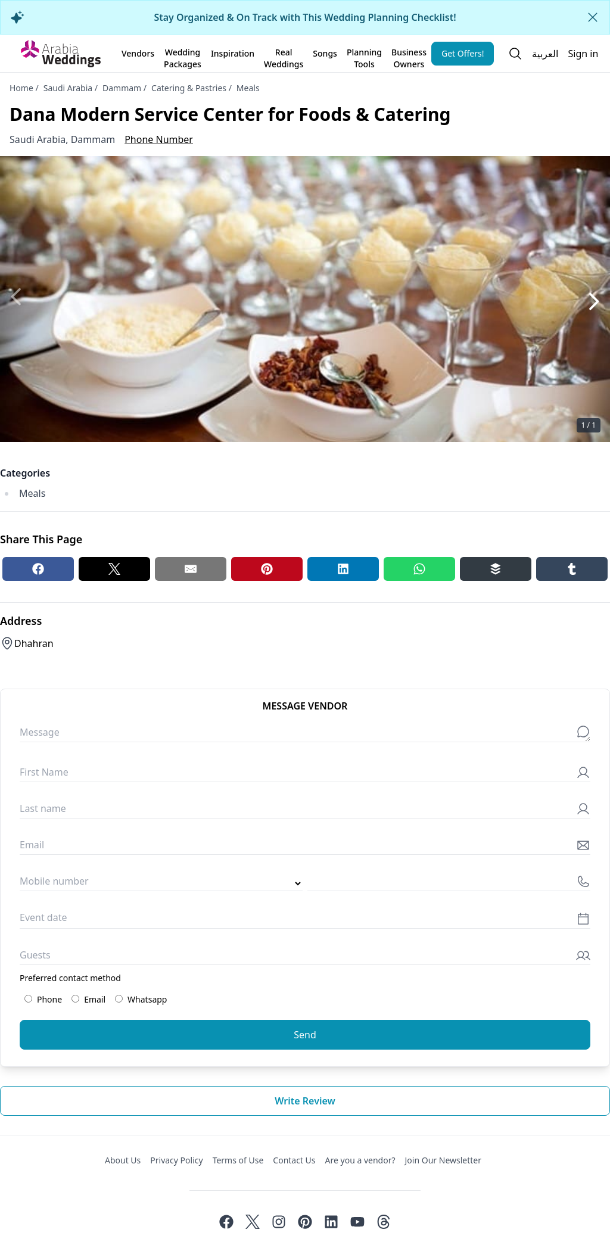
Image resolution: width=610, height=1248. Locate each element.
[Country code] (161, 883)
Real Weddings (283, 56)
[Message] (305, 734)
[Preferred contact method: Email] (75, 999)
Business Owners (409, 56)
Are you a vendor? (360, 1160)
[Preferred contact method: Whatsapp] (119, 999)
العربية (545, 53)
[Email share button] (190, 569)
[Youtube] (357, 1222)
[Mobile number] (448, 883)
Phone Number (159, 139)
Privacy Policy (176, 1160)
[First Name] (305, 774)
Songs (325, 53)
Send (305, 1034)
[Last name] (305, 811)
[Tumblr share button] (572, 569)
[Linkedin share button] (343, 569)
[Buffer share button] (495, 569)
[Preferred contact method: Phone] (28, 999)
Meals (248, 88)
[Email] (305, 847)
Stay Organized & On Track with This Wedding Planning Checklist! (305, 17)
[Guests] (305, 957)
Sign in (583, 53)
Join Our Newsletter (443, 1160)
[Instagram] (279, 1222)
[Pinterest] (305, 1222)
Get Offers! (462, 53)
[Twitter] (252, 1222)
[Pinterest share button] (267, 569)
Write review (305, 1100)
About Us (123, 1160)
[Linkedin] (331, 1222)
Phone (43, 999)
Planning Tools (364, 56)
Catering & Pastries (188, 88)
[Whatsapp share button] (419, 569)
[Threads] (383, 1222)
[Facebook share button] (38, 569)
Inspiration (232, 53)
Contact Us (294, 1160)
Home (21, 88)
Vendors (138, 53)
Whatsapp (141, 999)
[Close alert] (592, 17)
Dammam (121, 88)
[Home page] (60, 53)
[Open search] (515, 53)
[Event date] (305, 921)
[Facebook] (226, 1222)
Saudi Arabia (67, 88)
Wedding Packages (182, 56)
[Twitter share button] (114, 569)
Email (88, 999)
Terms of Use (238, 1160)
